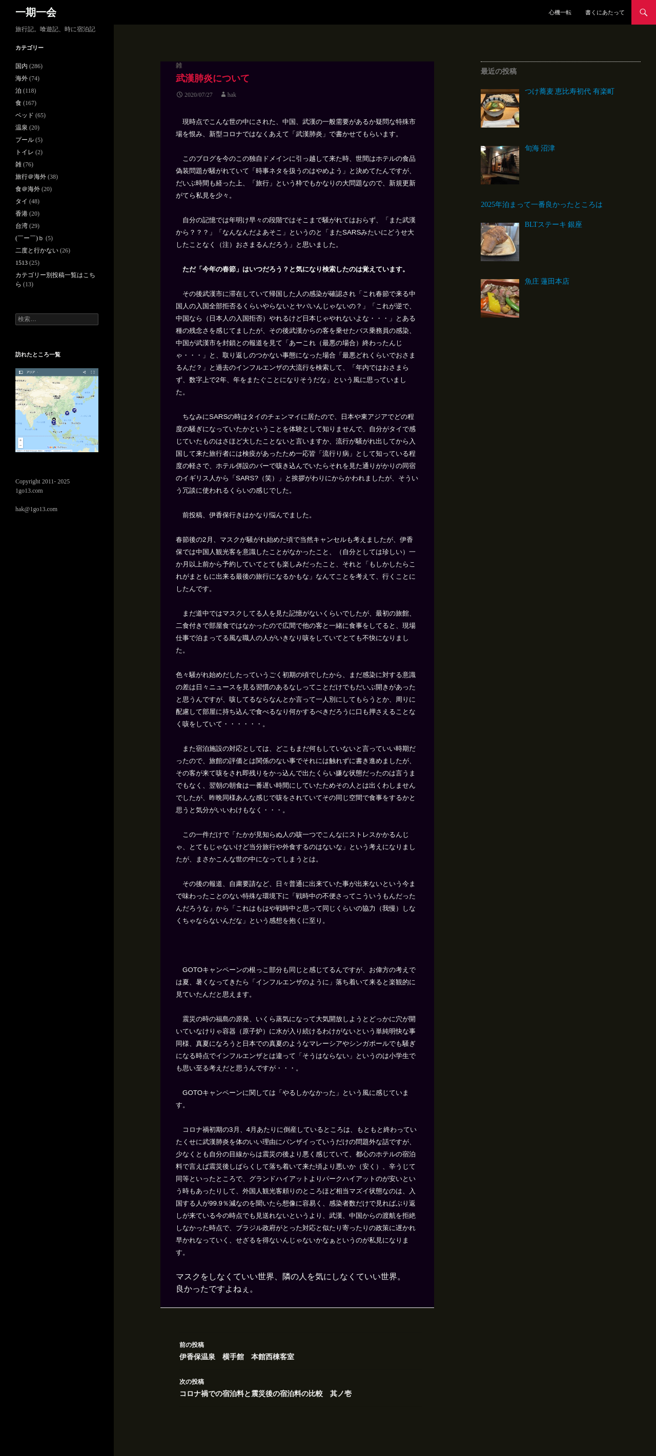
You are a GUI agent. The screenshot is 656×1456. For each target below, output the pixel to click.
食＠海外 (27, 189)
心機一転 (560, 12)
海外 (21, 78)
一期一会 (35, 12)
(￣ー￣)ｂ (29, 238)
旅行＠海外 (30, 176)
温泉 (21, 127)
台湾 (21, 225)
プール (24, 139)
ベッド (24, 115)
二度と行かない (36, 250)
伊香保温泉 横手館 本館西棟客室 (300, 1350)
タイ (21, 201)
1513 (21, 262)
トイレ (24, 152)
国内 (21, 66)
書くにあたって (605, 12)
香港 (21, 213)
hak (232, 94)
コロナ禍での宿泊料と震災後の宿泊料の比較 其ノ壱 (300, 1387)
